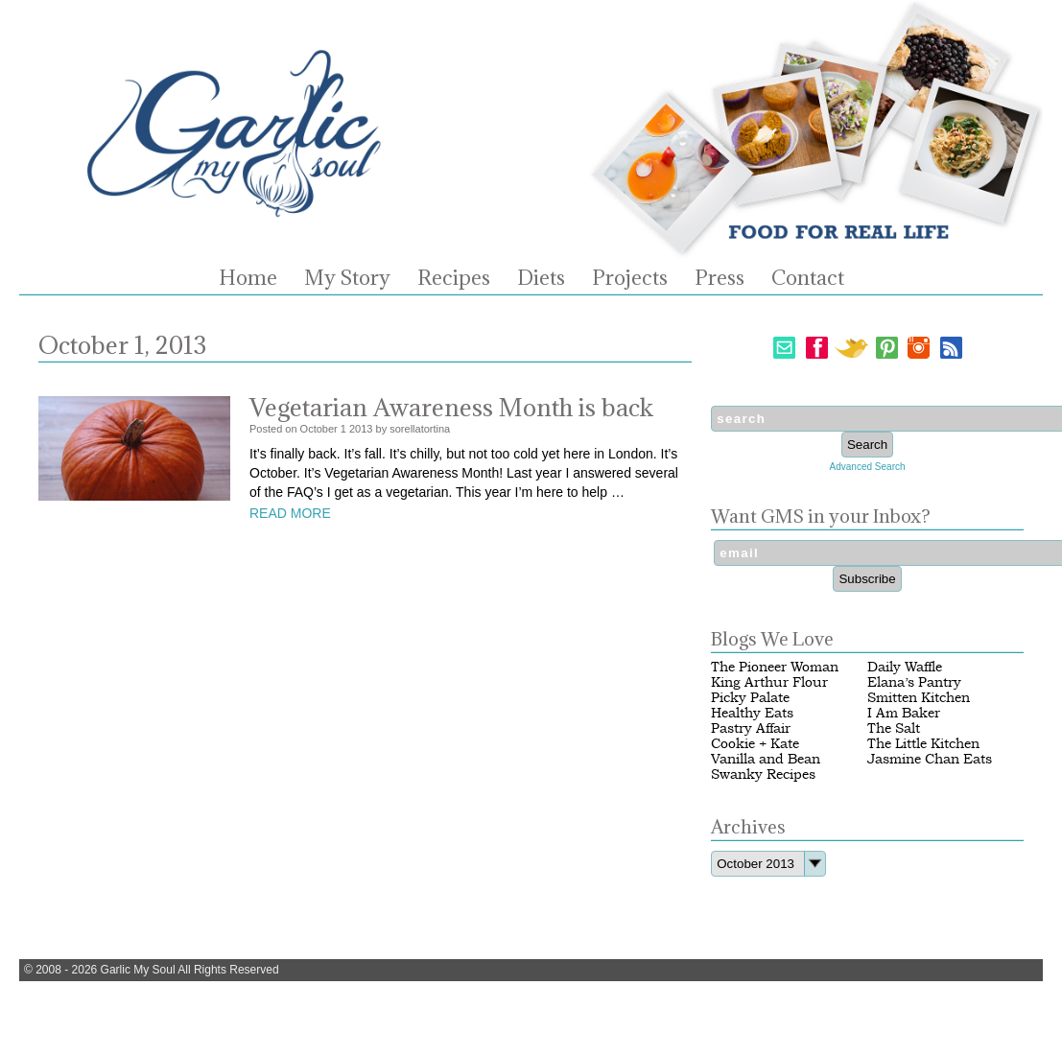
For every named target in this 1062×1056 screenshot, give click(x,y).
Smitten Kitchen (918, 698)
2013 (360, 428)
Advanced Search (868, 466)
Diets (541, 278)
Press (719, 278)
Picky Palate (750, 698)
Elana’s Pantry (914, 682)
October (319, 428)
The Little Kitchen (923, 744)
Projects (630, 278)
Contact (807, 278)
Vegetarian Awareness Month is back (451, 407)
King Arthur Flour (769, 682)
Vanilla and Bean (765, 759)
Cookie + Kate (755, 744)
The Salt (893, 728)
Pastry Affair (751, 728)
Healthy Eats (752, 713)
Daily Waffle (904, 667)
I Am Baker (903, 713)
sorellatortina (419, 428)
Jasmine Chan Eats (929, 759)
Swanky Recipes (763, 774)
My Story (347, 278)
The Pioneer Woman (774, 667)
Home (248, 278)
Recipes (453, 278)
